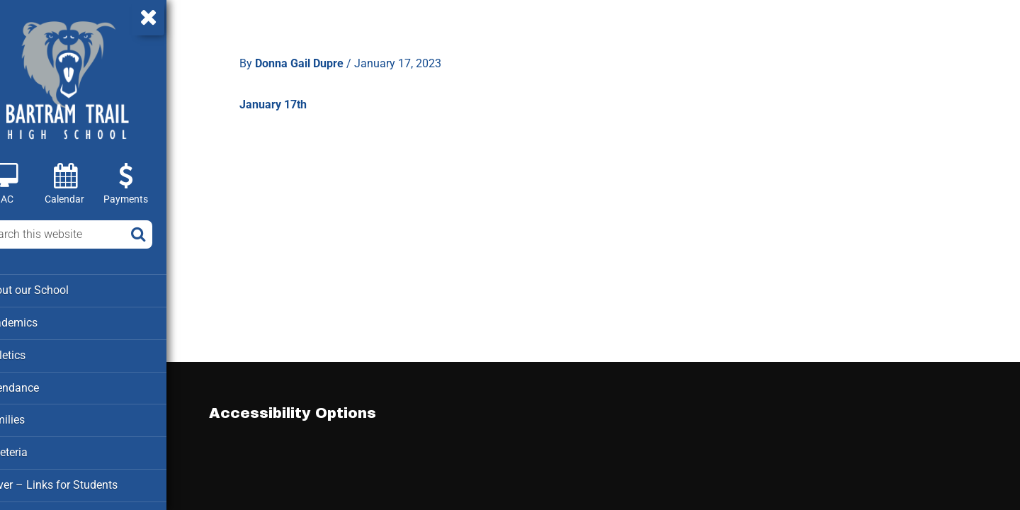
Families (34, 417)
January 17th (288, 99)
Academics (40, 321)
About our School (55, 289)
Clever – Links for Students (78, 481)
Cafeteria (35, 449)
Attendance (41, 385)
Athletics (35, 353)
